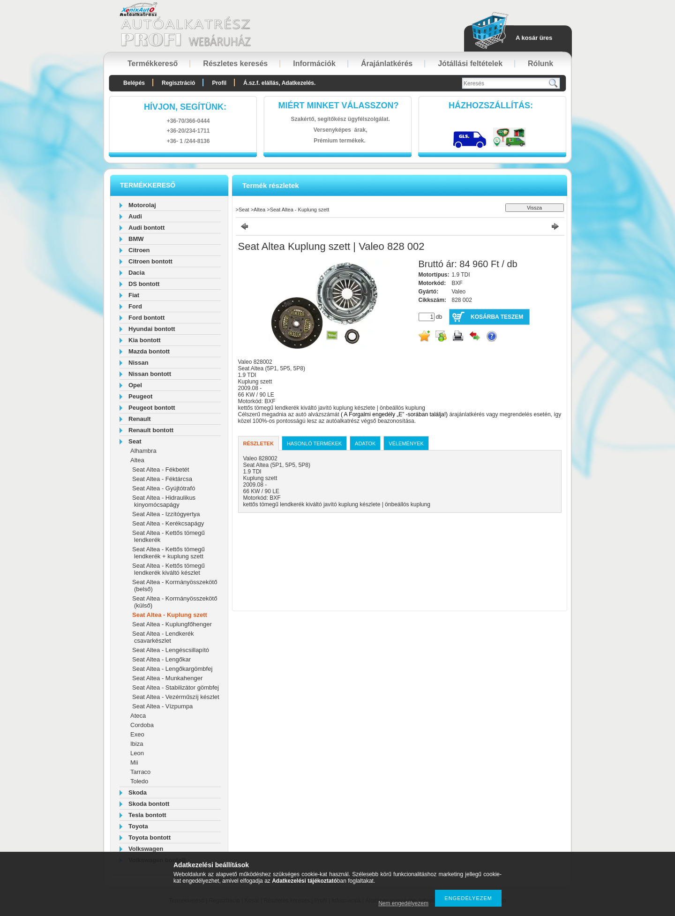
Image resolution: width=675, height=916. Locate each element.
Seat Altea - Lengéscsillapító (170, 649)
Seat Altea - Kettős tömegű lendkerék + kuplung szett (168, 553)
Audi (135, 216)
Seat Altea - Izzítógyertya (166, 514)
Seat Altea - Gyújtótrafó (163, 488)
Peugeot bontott (151, 407)
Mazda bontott (149, 351)
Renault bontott (150, 430)
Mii (134, 762)
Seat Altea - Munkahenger (167, 678)
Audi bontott (146, 227)
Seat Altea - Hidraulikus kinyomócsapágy (163, 501)
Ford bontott (146, 317)
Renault (139, 418)
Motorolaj (142, 205)
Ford (135, 306)
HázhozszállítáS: (491, 105)
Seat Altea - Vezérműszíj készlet (175, 696)
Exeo (137, 734)
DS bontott (143, 283)
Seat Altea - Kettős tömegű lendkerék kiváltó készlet (168, 569)
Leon (137, 753)
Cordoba (142, 724)
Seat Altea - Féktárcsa (162, 478)
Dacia (136, 272)
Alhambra (143, 450)
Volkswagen (145, 848)
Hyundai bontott (151, 328)
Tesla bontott (147, 814)
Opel (135, 385)
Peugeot (140, 396)
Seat (134, 441)
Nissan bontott (149, 373)
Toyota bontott (149, 837)
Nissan (138, 362)
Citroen (139, 250)
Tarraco (140, 771)
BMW (136, 238)
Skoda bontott (148, 803)
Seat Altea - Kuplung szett (169, 614)
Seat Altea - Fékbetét (160, 469)
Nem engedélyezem (403, 903)
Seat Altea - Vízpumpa (162, 706)
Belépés (134, 83)
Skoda (137, 792)
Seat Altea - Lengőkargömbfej (172, 668)
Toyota (138, 826)
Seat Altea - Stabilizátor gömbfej (175, 687)
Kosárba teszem (497, 317)
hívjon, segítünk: (185, 107)
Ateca (138, 715)
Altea (137, 460)
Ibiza (136, 743)
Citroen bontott (150, 261)
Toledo (139, 781)
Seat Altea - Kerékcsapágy (168, 523)
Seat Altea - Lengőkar (161, 659)
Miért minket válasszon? (338, 105)
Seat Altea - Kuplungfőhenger (172, 624)
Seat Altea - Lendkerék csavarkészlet (163, 637)
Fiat (133, 295)
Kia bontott (144, 340)
